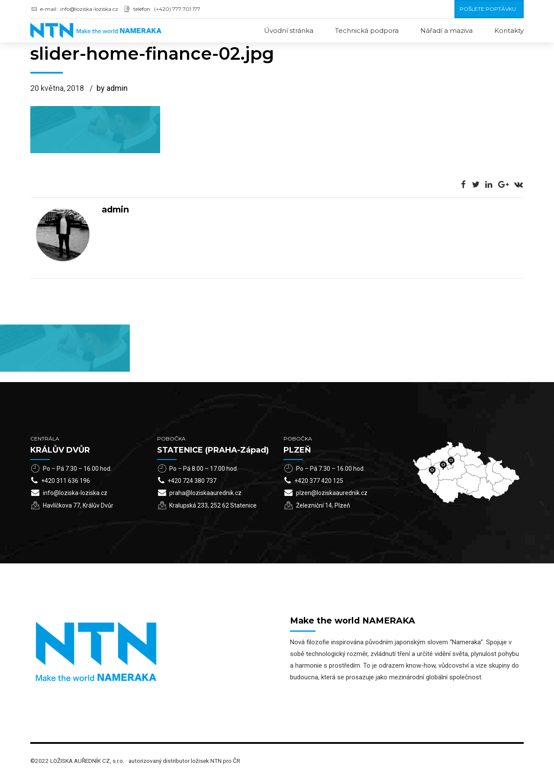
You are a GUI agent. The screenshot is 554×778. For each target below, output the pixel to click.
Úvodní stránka (288, 30)
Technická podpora (367, 30)
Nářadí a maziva (446, 30)
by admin (112, 88)
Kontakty (509, 30)
